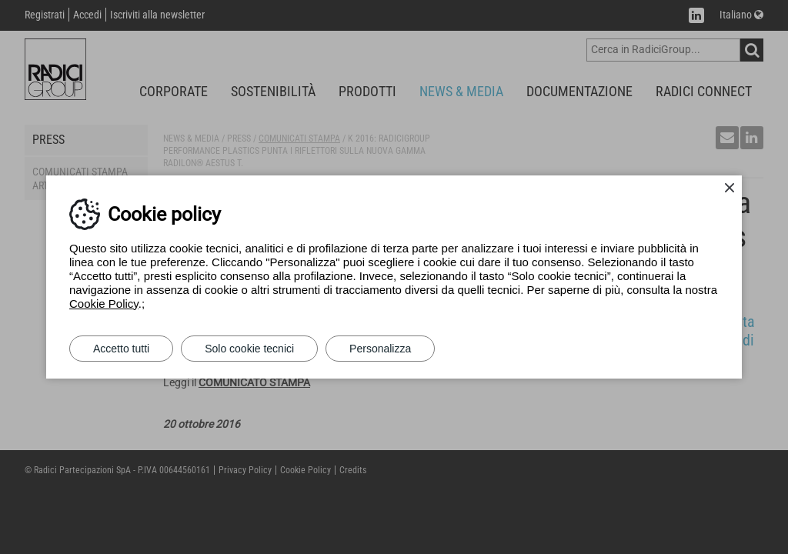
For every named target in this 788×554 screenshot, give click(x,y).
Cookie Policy (104, 303)
